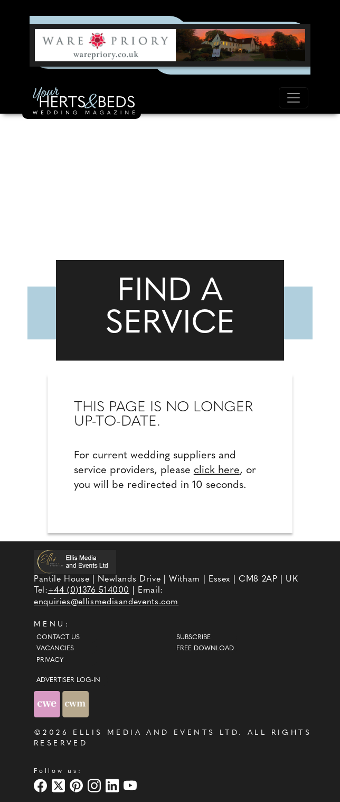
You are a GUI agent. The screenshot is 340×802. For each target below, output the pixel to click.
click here (217, 470)
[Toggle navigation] (293, 97)
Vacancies (55, 649)
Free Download (205, 649)
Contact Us (58, 637)
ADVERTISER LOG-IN (68, 680)
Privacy (49, 660)
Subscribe (193, 637)
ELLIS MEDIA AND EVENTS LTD (156, 733)
